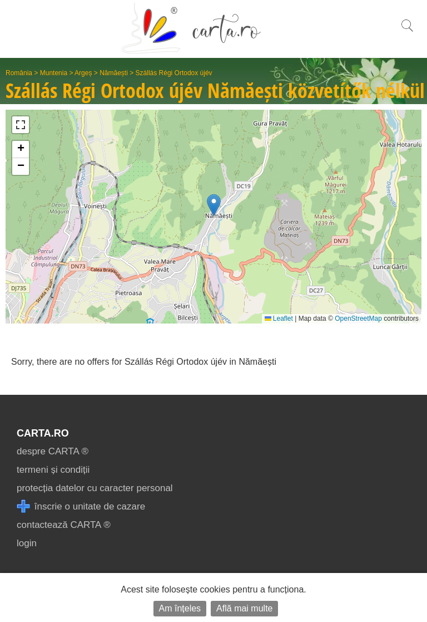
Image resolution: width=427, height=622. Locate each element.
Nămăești (114, 73)
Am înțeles (180, 608)
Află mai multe (244, 608)
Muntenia (53, 73)
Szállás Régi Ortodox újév (174, 73)
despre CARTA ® (52, 451)
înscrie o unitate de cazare (81, 506)
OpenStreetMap (358, 318)
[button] (214, 205)
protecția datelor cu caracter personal (95, 488)
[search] (407, 31)
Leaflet (279, 318)
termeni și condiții (53, 469)
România (19, 73)
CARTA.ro (43, 433)
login (27, 543)
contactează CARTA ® (64, 525)
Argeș (83, 73)
